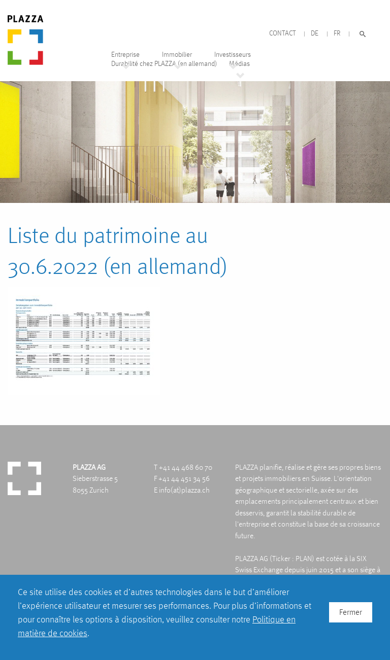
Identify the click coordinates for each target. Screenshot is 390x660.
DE (314, 33)
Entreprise (125, 54)
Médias (239, 63)
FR (337, 33)
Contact (282, 33)
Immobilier (177, 54)
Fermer (350, 612)
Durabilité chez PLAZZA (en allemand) (164, 63)
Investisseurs (232, 54)
